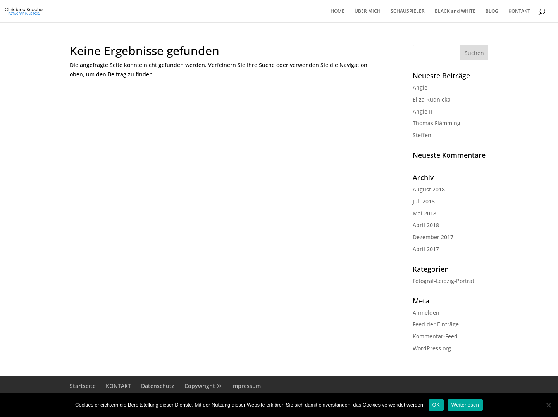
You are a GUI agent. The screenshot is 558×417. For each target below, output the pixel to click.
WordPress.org (432, 348)
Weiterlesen (465, 405)
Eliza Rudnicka (432, 99)
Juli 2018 (424, 201)
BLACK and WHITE (455, 11)
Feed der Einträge (436, 324)
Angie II (422, 111)
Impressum (246, 385)
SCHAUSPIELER (408, 11)
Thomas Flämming (436, 123)
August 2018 (429, 189)
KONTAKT (519, 11)
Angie (420, 87)
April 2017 (426, 249)
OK (436, 405)
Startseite (83, 385)
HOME (337, 11)
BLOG (492, 11)
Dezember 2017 (433, 237)
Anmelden (426, 312)
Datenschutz (157, 385)
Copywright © (202, 385)
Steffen (422, 135)
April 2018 (426, 225)
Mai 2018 (424, 213)
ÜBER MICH (368, 11)
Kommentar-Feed (435, 336)
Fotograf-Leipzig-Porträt (443, 280)
